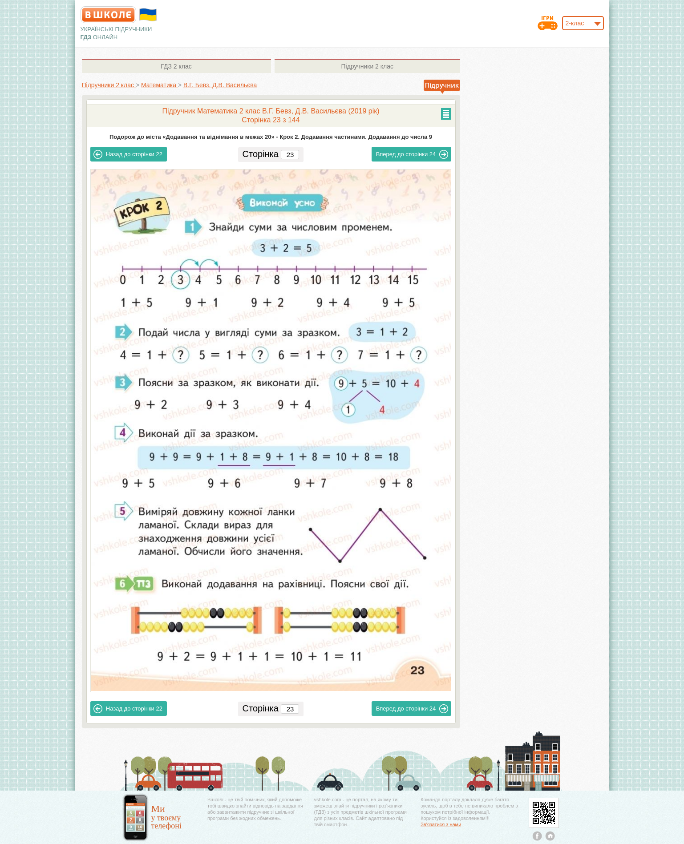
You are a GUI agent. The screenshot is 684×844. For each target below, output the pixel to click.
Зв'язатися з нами (441, 824)
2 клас (176, 66)
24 (412, 154)
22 (127, 154)
